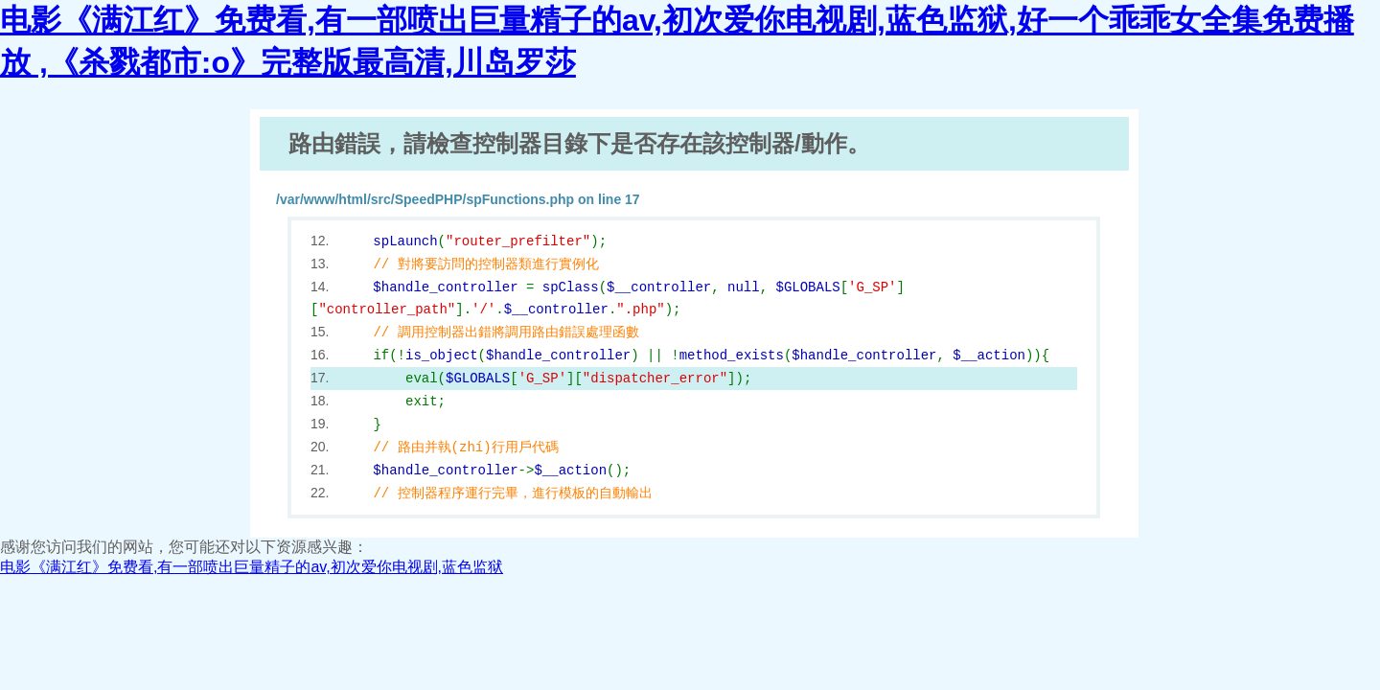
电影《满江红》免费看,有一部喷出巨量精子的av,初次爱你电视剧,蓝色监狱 (251, 567)
